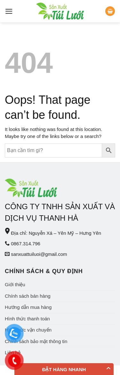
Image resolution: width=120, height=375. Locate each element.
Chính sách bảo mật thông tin (36, 341)
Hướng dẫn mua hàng (28, 307)
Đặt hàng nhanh (64, 369)
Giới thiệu (15, 284)
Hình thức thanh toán (27, 318)
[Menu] (9, 11)
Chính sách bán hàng (28, 296)
